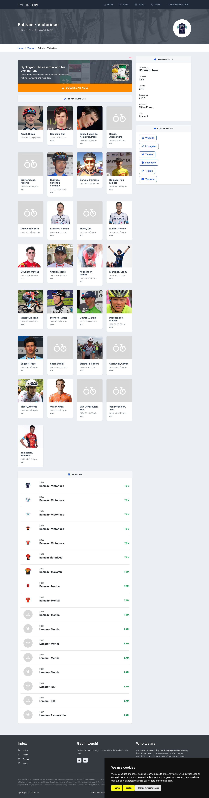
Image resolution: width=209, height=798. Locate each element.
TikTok (147, 170)
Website (147, 137)
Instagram (148, 146)
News (25, 763)
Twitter (147, 154)
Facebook (148, 162)
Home (20, 48)
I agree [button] (117, 788)
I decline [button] (128, 788)
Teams (30, 48)
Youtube (147, 179)
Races (25, 754)
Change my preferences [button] (148, 788)
